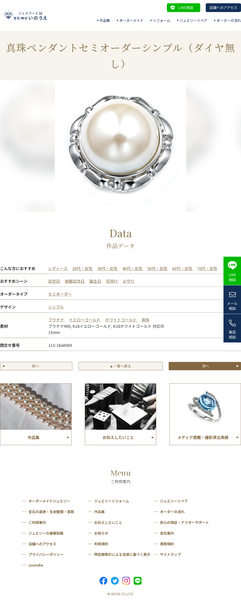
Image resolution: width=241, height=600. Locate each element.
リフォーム (161, 20)
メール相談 (232, 306)
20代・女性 (82, 268)
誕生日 (95, 281)
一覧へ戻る (120, 365)
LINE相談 (185, 7)
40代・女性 (132, 268)
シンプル (56, 307)
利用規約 (101, 543)
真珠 (145, 320)
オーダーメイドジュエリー (49, 501)
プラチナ (56, 320)
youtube (35, 565)
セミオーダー (60, 294)
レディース (58, 268)
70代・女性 (207, 268)
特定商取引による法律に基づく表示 (122, 554)
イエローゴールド (85, 320)
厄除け (112, 281)
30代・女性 (107, 268)
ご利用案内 (37, 522)
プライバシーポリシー (46, 554)
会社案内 (167, 533)
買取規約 (167, 543)
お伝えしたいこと (108, 522)
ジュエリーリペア (193, 20)
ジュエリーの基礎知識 (45, 533)
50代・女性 (157, 268)
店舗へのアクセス (223, 7)
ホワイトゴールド (121, 320)
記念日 (54, 281)
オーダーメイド (131, 20)
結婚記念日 (75, 281)
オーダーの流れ (228, 20)
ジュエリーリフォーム (111, 501)
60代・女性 (182, 268)
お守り (129, 281)
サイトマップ (170, 554)
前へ (35, 365)
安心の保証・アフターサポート (184, 522)
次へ (205, 365)
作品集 (104, 20)
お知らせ (101, 533)
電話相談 (232, 334)
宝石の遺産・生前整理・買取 (51, 511)
